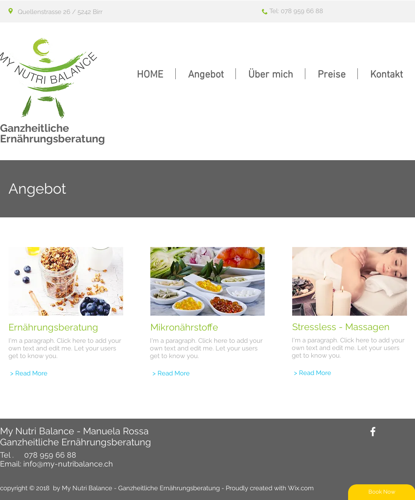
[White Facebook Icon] (373, 431)
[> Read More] (29, 373)
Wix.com (301, 488)
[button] (205, 73)
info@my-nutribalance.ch (68, 463)
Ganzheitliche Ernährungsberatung (52, 133)
